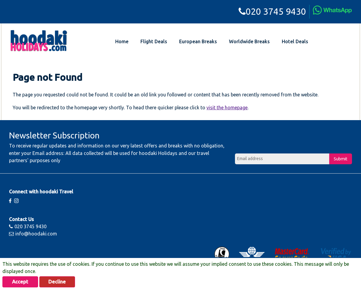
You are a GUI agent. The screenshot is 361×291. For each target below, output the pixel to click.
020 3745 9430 (272, 11)
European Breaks (198, 41)
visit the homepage (227, 107)
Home (121, 41)
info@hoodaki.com (33, 233)
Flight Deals (153, 41)
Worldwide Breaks (249, 41)
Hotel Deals (295, 41)
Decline (61, 281)
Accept (21, 281)
